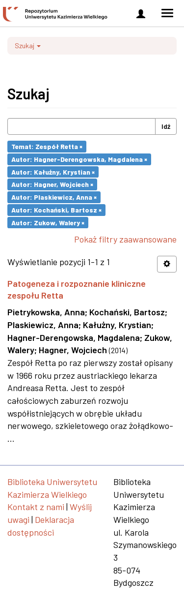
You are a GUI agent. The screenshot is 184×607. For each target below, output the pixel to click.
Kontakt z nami (35, 506)
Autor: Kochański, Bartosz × (56, 210)
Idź (165, 126)
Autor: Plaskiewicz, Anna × (54, 197)
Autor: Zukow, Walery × (47, 222)
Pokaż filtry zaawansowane (125, 239)
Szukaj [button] (28, 45)
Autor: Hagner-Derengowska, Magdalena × (79, 159)
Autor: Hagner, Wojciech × (52, 184)
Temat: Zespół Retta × (46, 146)
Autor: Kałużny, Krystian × (53, 171)
